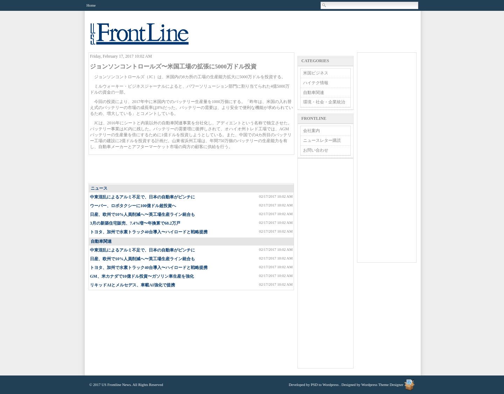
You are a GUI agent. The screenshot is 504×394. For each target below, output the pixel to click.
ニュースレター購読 (322, 140)
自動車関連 (101, 241)
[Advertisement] (192, 169)
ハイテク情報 (315, 82)
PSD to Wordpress (324, 384)
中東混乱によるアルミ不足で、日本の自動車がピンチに (142, 197)
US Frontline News (147, 37)
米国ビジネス (315, 73)
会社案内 (311, 130)
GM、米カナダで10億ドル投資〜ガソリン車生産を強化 (142, 276)
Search (324, 5)
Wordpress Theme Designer (382, 384)
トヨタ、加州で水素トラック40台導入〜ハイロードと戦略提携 (149, 231)
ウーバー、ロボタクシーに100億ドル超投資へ (133, 205)
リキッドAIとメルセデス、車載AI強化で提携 (132, 285)
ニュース (99, 188)
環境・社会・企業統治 (324, 102)
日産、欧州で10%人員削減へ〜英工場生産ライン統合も (142, 214)
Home (91, 5)
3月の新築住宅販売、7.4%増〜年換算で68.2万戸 (135, 223)
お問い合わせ (315, 150)
